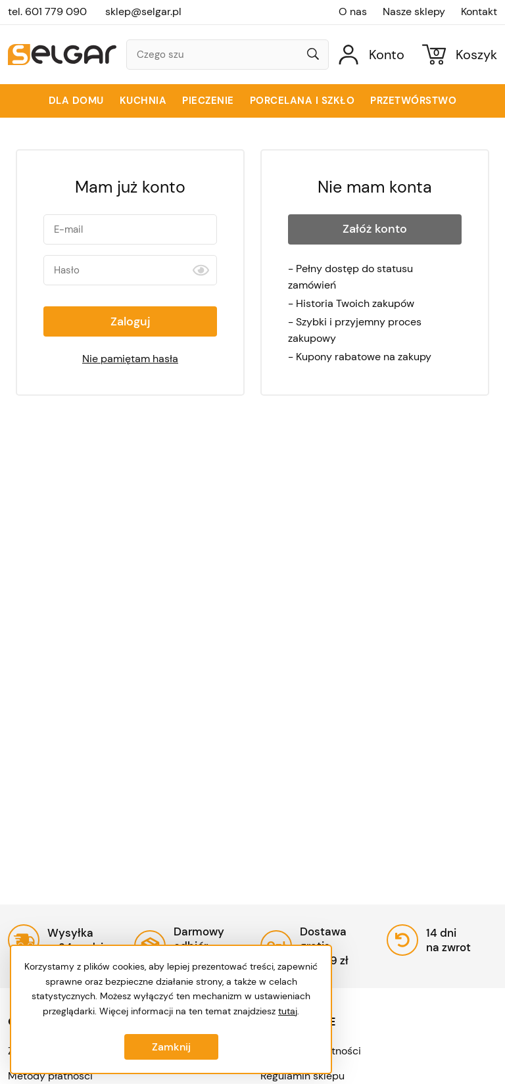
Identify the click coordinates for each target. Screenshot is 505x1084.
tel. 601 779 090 (47, 11)
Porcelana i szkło (302, 100)
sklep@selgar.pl (143, 11)
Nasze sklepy (414, 11)
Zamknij (171, 1047)
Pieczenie (208, 100)
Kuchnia (143, 100)
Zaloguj (130, 321)
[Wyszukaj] (313, 55)
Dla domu (76, 100)
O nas (353, 11)
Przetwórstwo (413, 100)
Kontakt (479, 11)
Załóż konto (375, 229)
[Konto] (371, 54)
